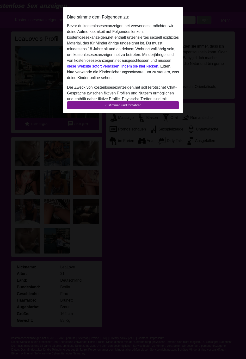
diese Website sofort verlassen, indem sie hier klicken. (113, 66)
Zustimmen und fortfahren (123, 105)
